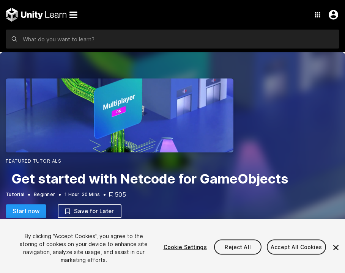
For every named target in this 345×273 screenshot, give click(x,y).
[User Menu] (331, 15)
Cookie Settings (185, 247)
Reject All (237, 247)
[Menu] (73, 15)
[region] (172, 246)
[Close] (335, 247)
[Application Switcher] (317, 15)
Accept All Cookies (296, 247)
